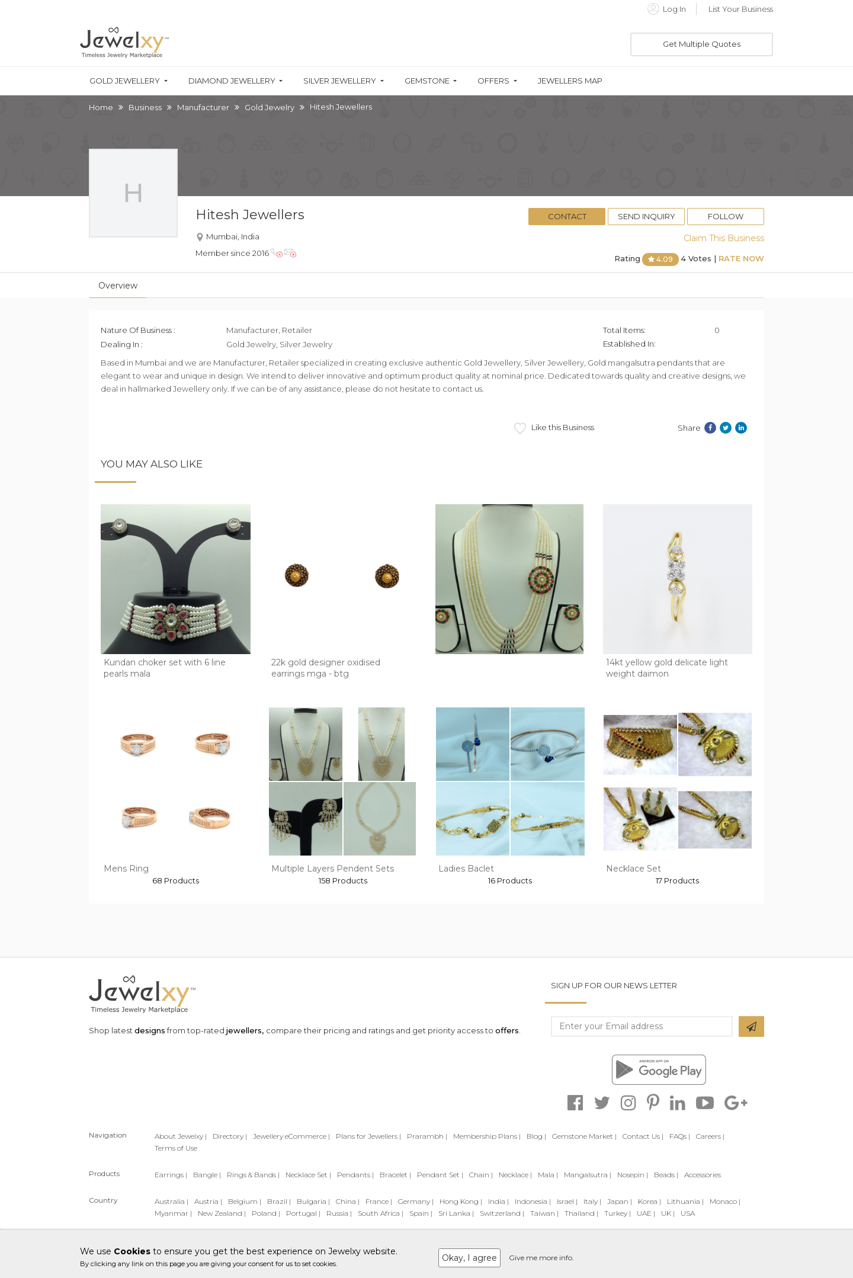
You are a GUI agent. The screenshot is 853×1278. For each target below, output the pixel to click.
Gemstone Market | (584, 1136)
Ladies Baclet (466, 868)
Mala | (548, 1174)
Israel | (567, 1201)
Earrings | (171, 1174)
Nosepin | (632, 1174)
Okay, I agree (469, 1258)
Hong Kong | (461, 1201)
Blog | (536, 1136)
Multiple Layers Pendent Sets (332, 868)
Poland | (266, 1213)
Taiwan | (544, 1213)
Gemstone (427, 80)
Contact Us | (643, 1136)
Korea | (649, 1201)
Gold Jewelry (269, 107)
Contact (567, 216)
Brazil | (279, 1201)
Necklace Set (633, 868)
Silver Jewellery (339, 80)
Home (101, 107)
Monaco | (725, 1201)
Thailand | (581, 1213)
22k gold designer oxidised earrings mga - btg (325, 668)
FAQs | (679, 1136)
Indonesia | (533, 1201)
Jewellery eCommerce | (291, 1136)
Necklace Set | (308, 1174)
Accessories (702, 1174)
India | (498, 1201)
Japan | (619, 1201)
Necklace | (515, 1174)
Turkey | (617, 1213)
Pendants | (355, 1174)
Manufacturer (203, 107)
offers (507, 1030)
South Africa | (380, 1213)
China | (348, 1201)
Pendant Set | (440, 1174)
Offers (493, 80)
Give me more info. (541, 1257)
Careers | (710, 1136)
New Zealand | (222, 1213)
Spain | (420, 1213)
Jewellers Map (570, 80)
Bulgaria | (313, 1201)
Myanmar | (173, 1213)
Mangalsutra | (587, 1174)
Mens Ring (126, 868)
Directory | (230, 1136)
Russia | (339, 1213)
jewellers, (245, 1030)
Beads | (666, 1174)
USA (688, 1213)
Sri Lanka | (456, 1213)
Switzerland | (502, 1213)
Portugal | (303, 1213)
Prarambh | (427, 1136)
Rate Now (741, 258)
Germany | (416, 1201)
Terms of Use (176, 1148)
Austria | (208, 1201)
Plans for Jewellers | (368, 1136)
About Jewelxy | (181, 1136)
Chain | (481, 1174)
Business (145, 107)
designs (149, 1030)
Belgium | (244, 1201)
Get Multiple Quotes (701, 44)
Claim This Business (724, 238)
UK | (668, 1213)
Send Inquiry (646, 216)
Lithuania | (685, 1201)
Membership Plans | (487, 1136)
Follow (725, 216)
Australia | (171, 1201)
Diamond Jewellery (231, 80)
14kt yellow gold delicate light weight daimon (667, 668)
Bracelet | (395, 1174)
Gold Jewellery (124, 80)
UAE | (646, 1213)
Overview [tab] (117, 285)
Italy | (592, 1201)
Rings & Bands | (253, 1174)
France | (378, 1201)
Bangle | (207, 1174)
